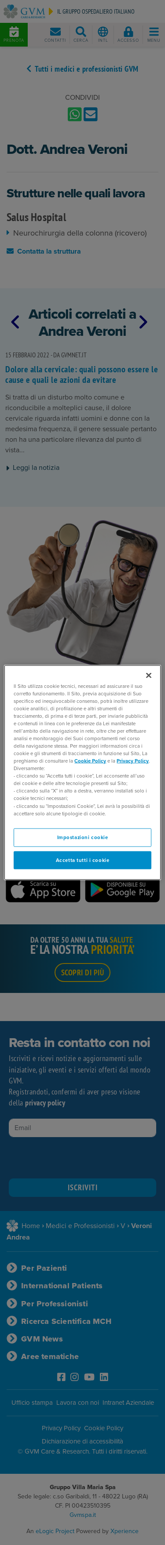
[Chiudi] (148, 675)
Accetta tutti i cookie (83, 860)
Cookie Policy (90, 761)
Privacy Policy (133, 761)
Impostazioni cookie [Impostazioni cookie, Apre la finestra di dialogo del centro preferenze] (82, 837)
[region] (82, 772)
